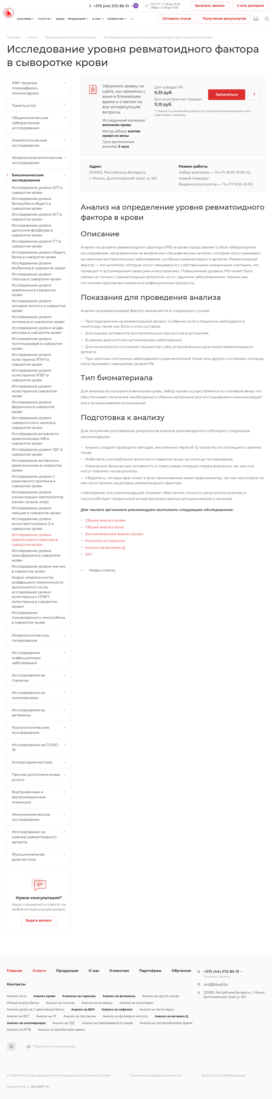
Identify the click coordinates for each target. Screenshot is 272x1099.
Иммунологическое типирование (39, 638)
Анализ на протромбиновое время (166, 1023)
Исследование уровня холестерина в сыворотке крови (34, 391)
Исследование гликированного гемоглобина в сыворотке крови (38, 618)
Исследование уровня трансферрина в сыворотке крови (36, 556)
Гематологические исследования (39, 142)
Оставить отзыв (176, 19)
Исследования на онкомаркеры (39, 695)
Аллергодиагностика (39, 762)
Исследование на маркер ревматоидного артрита (39, 837)
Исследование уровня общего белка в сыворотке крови (39, 254)
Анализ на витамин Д (105, 547)
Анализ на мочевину (97, 1003)
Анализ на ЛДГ (63, 1023)
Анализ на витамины (119, 996)
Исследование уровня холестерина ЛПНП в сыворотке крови (31, 359)
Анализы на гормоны (105, 541)
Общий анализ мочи (104, 527)
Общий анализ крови (105, 520)
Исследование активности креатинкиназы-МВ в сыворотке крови (35, 439)
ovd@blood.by (216, 985)
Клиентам (119, 970)
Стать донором (250, 6)
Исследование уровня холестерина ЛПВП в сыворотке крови (31, 375)
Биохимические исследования (39, 177)
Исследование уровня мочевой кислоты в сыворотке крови (39, 306)
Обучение (181, 970)
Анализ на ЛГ (46, 1016)
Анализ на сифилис (117, 1009)
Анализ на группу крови (160, 996)
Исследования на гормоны (39, 677)
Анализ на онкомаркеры (26, 1023)
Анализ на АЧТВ (19, 1029)
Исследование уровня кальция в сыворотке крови (36, 510)
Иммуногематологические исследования (39, 160)
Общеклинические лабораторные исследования (39, 123)
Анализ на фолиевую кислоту (125, 1016)
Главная (14, 970)
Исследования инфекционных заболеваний (39, 658)
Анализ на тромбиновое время (61, 1029)
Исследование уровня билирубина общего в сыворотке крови (31, 204)
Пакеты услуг (39, 105)
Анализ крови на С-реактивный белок (35, 1009)
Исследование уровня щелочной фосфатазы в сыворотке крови (32, 230)
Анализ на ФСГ (18, 1016)
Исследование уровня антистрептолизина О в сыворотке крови (33, 524)
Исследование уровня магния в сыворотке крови (38, 568)
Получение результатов (224, 19)
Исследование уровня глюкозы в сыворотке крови (36, 276)
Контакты (16, 984)
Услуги (39, 970)
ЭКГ (88, 554)
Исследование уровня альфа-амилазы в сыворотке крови (38, 330)
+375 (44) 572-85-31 (111, 6)
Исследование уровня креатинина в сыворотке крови (34, 290)
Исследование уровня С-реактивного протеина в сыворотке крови (34, 481)
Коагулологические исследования (39, 730)
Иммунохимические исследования (39, 817)
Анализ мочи (17, 996)
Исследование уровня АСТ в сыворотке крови (37, 216)
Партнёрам (150, 970)
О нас (94, 970)
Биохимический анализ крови (114, 534)
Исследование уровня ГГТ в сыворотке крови (36, 243)
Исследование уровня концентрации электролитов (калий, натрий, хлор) (37, 497)
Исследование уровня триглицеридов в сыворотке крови (37, 344)
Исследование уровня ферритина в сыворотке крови (33, 407)
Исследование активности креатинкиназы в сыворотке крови (37, 465)
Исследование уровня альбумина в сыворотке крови (38, 265)
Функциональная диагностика (39, 857)
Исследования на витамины (39, 712)
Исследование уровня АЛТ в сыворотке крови (37, 190)
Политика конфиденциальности (156, 1075)
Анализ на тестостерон (157, 1009)
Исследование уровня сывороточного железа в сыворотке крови (34, 423)
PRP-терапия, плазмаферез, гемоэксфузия (39, 88)
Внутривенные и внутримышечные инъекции (39, 797)
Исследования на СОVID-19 (39, 747)
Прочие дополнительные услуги (39, 777)
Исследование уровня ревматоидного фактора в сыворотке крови (35, 540)
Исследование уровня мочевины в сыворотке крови (38, 319)
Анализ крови (44, 996)
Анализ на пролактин (79, 1016)
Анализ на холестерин (136, 1003)
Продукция (67, 970)
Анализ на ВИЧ (83, 1009)
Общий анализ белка (23, 1003)
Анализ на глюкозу (60, 1003)
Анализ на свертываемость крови (107, 1023)
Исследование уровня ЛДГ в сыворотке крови (37, 452)
